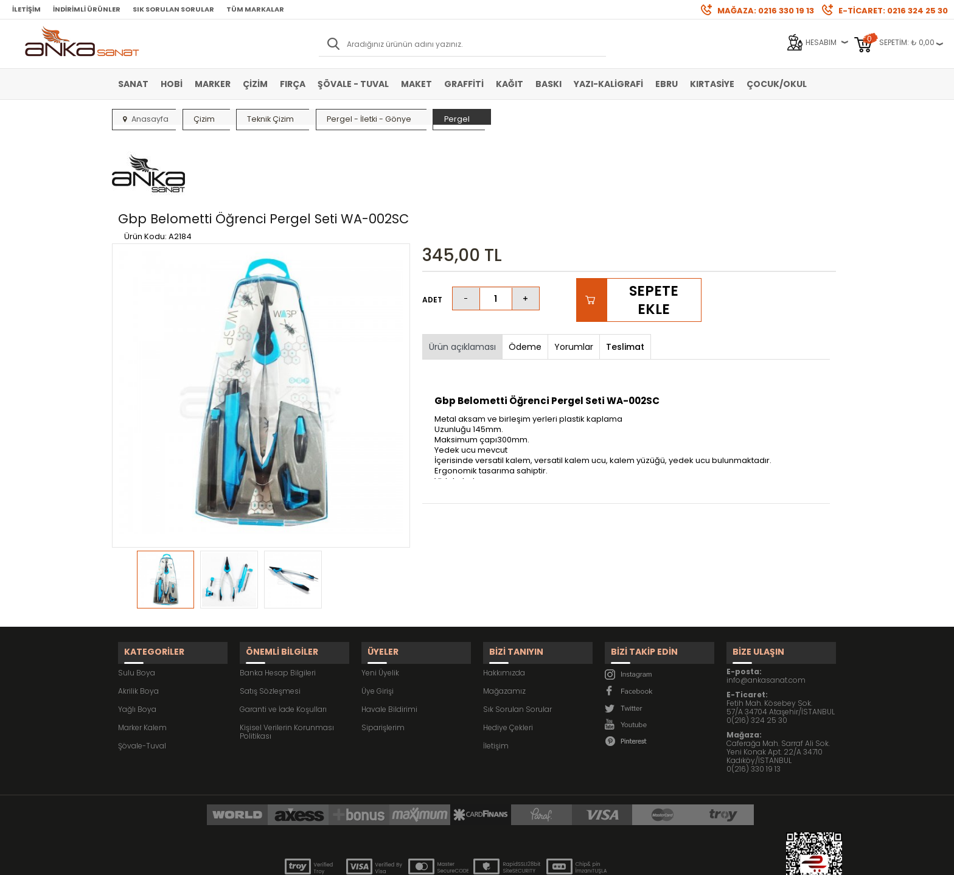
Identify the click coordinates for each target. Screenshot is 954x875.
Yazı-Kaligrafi (608, 84)
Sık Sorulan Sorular (173, 9)
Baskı (548, 84)
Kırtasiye (712, 84)
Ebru (666, 84)
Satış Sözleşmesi (270, 626)
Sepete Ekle (653, 243)
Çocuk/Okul (777, 84)
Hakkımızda (504, 607)
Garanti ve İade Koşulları (283, 644)
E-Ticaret (441, 859)
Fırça (292, 84)
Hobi (172, 84)
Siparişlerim (383, 662)
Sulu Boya (136, 607)
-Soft (409, 859)
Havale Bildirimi (389, 644)
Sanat (133, 84)
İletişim (26, 9)
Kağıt (509, 84)
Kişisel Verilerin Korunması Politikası (287, 666)
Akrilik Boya (138, 626)
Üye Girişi (377, 626)
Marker (213, 84)
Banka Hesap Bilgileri (278, 607)
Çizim (255, 84)
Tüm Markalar (255, 9)
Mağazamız (504, 626)
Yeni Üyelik (380, 607)
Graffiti (464, 84)
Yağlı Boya (137, 644)
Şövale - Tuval (353, 84)
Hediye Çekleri (508, 662)
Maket (416, 84)
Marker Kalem (142, 662)
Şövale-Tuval (142, 680)
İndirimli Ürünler (86, 9)
